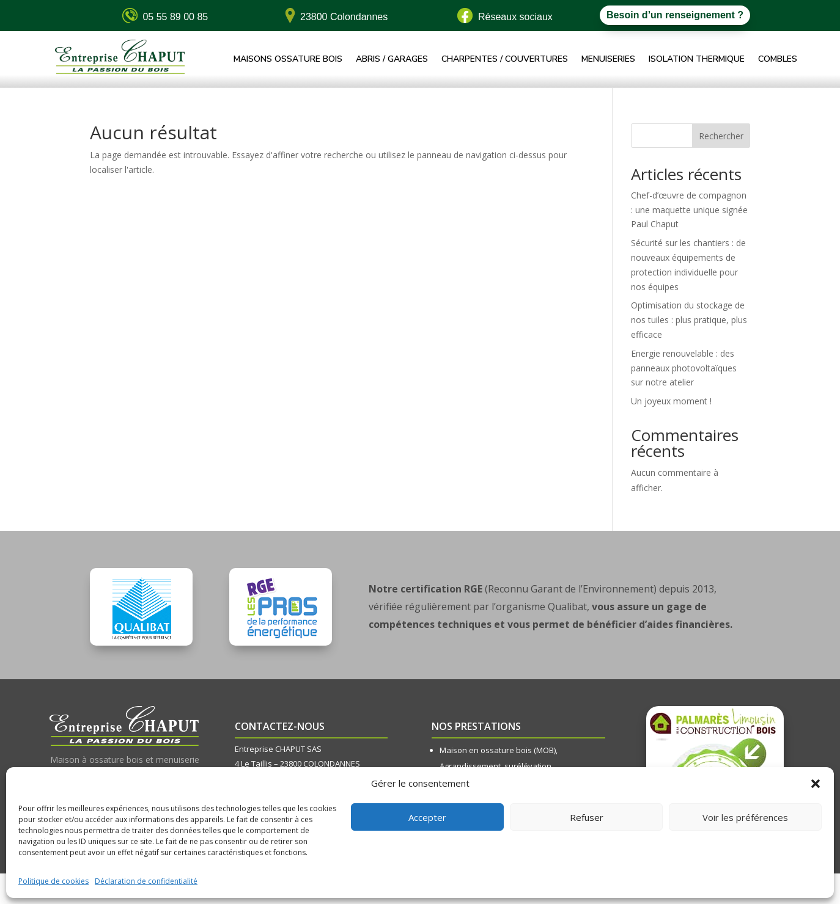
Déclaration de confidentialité (146, 881)
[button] (815, 784)
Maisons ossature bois (288, 60)
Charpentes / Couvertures (504, 60)
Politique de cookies (53, 881)
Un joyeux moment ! (671, 401)
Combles (777, 60)
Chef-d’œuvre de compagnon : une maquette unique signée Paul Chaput (689, 209)
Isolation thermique (697, 60)
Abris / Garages (392, 60)
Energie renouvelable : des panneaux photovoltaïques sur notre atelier (684, 368)
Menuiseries (608, 60)
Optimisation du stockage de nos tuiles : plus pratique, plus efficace (689, 319)
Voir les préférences (745, 817)
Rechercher (721, 136)
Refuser (586, 817)
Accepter (427, 817)
